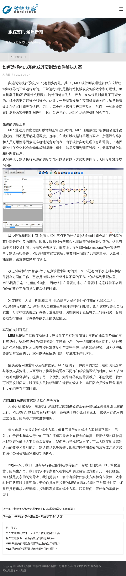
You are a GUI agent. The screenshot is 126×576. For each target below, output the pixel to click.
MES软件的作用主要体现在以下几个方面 (38, 516)
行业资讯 (21, 42)
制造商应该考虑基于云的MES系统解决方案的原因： (45, 508)
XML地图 (21, 570)
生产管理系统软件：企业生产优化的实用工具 (33, 533)
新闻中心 (35, 42)
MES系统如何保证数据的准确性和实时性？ (32, 548)
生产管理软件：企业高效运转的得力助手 (30, 538)
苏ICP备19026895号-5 (87, 566)
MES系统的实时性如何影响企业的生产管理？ (33, 543)
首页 (8, 42)
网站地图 (7, 570)
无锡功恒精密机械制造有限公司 (42, 566)
